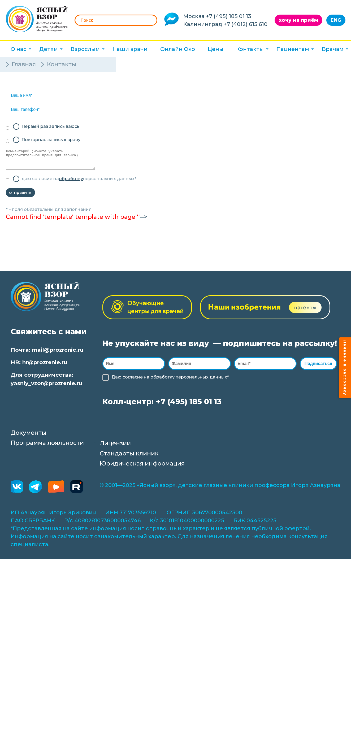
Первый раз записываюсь (50, 126)
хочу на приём (298, 20)
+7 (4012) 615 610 (245, 24)
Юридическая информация (142, 469)
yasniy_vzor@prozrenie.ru (46, 389)
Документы (28, 438)
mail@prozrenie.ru (57, 356)
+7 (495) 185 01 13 (228, 16)
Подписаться (319, 369)
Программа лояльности (47, 449)
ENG (336, 20)
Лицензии (115, 449)
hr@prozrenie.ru (44, 368)
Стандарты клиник (129, 459)
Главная (24, 64)
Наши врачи (130, 49)
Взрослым (85, 49)
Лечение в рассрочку (345, 367)
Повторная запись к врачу (50, 139)
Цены (215, 49)
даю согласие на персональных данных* (78, 182)
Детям (48, 49)
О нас (19, 49)
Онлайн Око (177, 49)
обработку (71, 182)
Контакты (250, 49)
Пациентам (292, 49)
